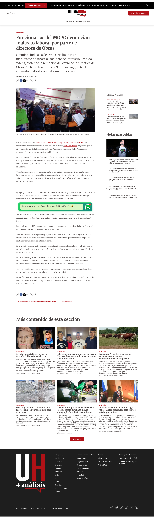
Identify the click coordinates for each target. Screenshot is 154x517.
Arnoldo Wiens (70, 146)
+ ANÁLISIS (80, 5)
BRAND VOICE (124, 5)
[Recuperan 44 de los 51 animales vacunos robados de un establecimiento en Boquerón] (118, 338)
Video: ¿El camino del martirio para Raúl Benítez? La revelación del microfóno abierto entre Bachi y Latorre (123, 161)
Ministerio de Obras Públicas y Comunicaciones (56, 142)
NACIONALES (55, 5)
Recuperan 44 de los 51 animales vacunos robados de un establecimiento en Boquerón (115, 356)
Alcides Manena (118, 376)
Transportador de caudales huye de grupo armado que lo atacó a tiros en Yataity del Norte (122, 188)
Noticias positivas (83, 21)
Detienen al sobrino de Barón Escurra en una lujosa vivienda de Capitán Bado (123, 196)
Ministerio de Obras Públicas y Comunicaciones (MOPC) (37, 302)
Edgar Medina (122, 123)
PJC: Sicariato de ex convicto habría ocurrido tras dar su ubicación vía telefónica (121, 179)
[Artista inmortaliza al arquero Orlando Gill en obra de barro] (35, 338)
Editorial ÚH (68, 21)
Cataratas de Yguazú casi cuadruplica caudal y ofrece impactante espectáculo (116, 118)
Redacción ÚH (123, 108)
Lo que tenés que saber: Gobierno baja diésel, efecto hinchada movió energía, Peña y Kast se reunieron (76, 410)
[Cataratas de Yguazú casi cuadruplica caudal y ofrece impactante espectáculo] (133, 116)
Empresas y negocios (113, 100)
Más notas (77, 440)
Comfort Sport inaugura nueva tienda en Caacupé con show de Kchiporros (115, 103)
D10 (88, 5)
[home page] (77, 13)
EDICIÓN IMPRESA (139, 13)
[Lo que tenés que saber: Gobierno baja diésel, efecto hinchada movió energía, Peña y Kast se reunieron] (77, 392)
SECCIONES (67, 5)
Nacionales (20, 32)
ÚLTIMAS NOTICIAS (36, 5)
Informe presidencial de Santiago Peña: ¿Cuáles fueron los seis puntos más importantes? (117, 410)
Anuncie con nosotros (86, 455)
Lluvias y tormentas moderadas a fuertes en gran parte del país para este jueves (33, 410)
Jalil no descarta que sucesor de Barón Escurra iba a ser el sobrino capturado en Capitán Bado (76, 356)
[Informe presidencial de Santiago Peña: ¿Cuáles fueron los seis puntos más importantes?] (118, 392)
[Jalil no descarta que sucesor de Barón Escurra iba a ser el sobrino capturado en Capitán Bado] (77, 338)
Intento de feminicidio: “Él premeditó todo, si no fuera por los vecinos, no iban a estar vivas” (123, 170)
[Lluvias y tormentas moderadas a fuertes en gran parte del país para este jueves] (35, 392)
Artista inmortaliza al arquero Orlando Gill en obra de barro (31, 355)
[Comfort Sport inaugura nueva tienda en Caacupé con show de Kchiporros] (133, 101)
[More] (73, 5)
